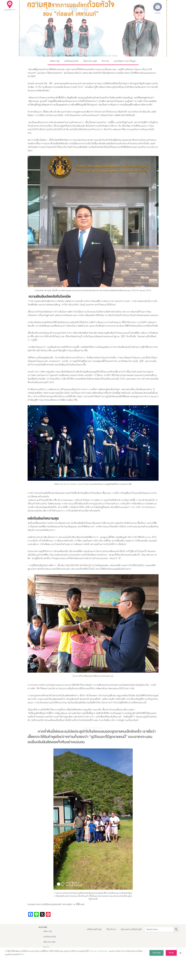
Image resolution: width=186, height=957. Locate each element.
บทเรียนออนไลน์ (71, 61)
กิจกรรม (105, 61)
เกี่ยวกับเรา (111, 929)
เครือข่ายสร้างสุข (94, 929)
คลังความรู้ (54, 61)
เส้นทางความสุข (90, 61)
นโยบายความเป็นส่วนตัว (131, 929)
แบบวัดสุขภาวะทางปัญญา (125, 61)
